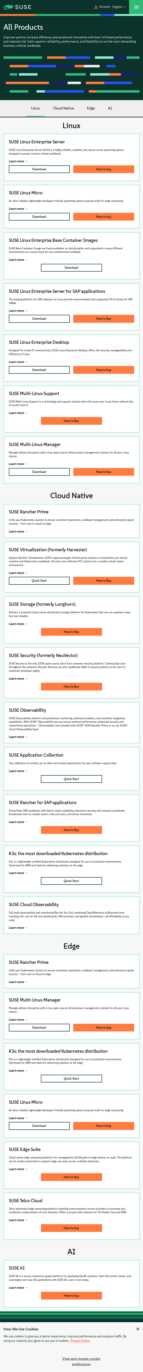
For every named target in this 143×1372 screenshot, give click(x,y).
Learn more (16, 161)
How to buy (103, 169)
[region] (71, 1347)
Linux (35, 108)
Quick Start (39, 580)
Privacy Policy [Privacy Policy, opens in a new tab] (80, 1341)
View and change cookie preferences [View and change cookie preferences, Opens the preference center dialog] (81, 1361)
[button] (101, 7)
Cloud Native (63, 108)
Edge (91, 108)
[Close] (138, 1329)
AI (110, 108)
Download (39, 169)
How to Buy (103, 318)
